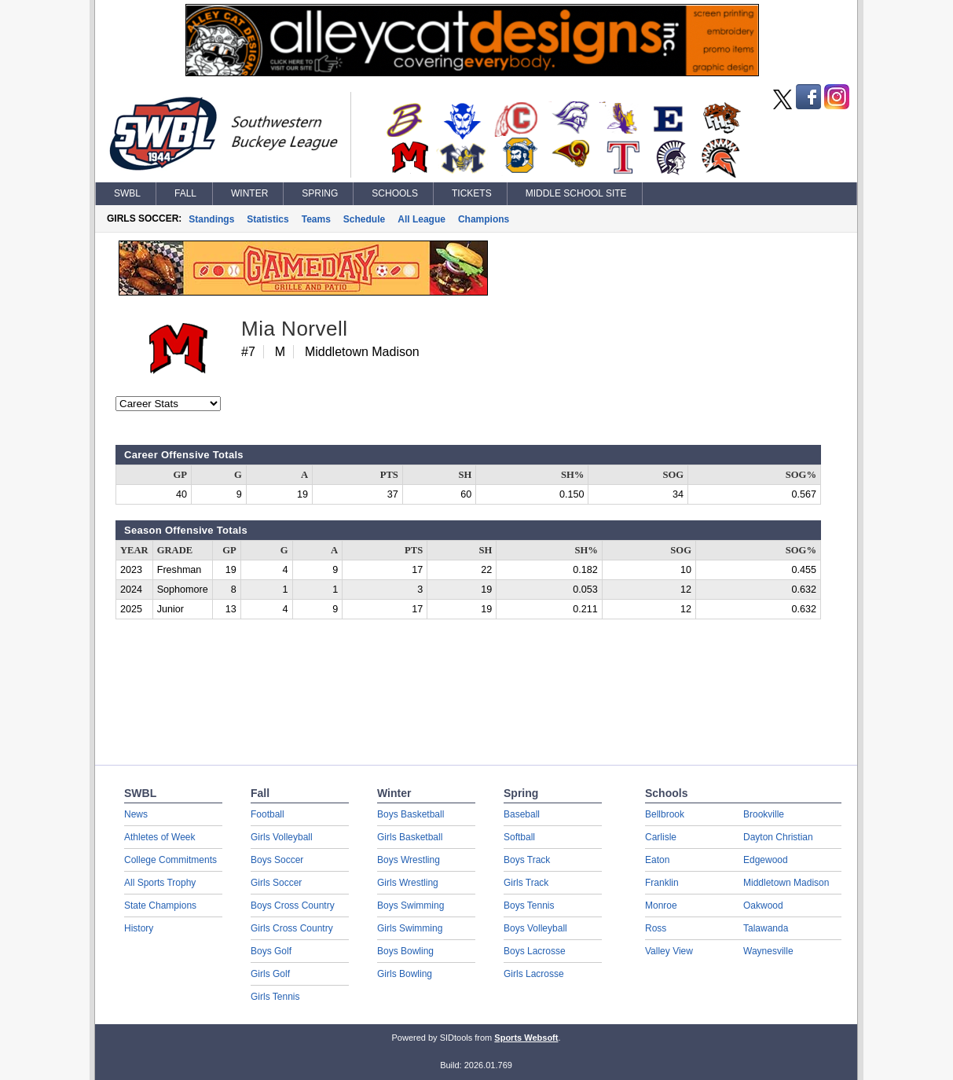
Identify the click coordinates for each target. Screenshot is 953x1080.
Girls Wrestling (407, 882)
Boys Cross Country (293, 905)
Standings (211, 219)
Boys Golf (271, 951)
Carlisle (660, 837)
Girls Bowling (404, 973)
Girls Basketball (409, 837)
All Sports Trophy (160, 882)
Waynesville (768, 951)
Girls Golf (270, 973)
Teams (316, 219)
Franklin (662, 882)
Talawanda (765, 928)
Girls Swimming (409, 928)
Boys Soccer (277, 859)
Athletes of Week (160, 837)
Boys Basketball (410, 814)
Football (267, 814)
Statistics (267, 219)
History (138, 928)
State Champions (160, 905)
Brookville (763, 814)
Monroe (661, 905)
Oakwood (763, 905)
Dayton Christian (778, 837)
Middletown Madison (786, 882)
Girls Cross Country (292, 928)
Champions (483, 219)
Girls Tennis (275, 996)
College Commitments (170, 859)
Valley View (669, 951)
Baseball (522, 814)
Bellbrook (664, 814)
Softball (519, 837)
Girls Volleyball (282, 837)
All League (421, 219)
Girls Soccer (276, 882)
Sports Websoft (526, 1037)
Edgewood (765, 859)
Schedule (364, 219)
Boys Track (527, 859)
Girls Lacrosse (534, 973)
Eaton (657, 859)
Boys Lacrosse (535, 951)
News (136, 814)
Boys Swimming (410, 905)
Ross (655, 928)
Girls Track (526, 882)
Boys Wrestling (408, 859)
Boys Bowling (405, 951)
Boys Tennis (529, 905)
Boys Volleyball (535, 928)
